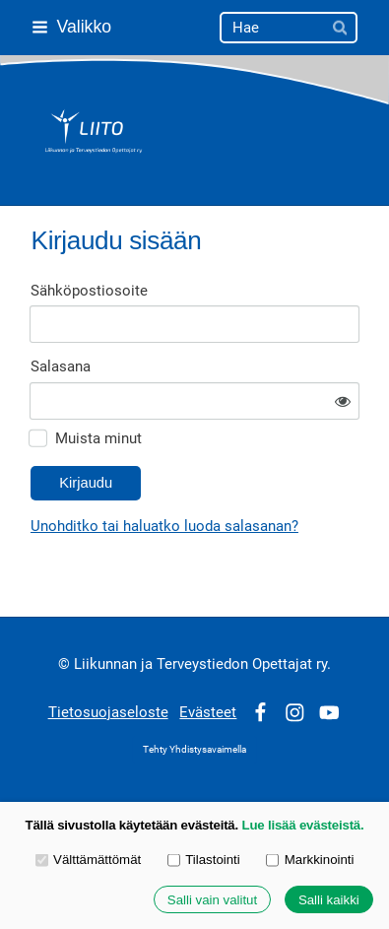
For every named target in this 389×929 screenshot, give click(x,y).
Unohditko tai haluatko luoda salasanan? (164, 526)
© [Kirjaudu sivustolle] (66, 664)
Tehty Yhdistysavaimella (194, 749)
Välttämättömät (88, 859)
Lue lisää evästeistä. (303, 825)
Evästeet (207, 712)
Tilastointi (203, 859)
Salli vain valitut (212, 900)
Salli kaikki (328, 900)
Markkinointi (310, 859)
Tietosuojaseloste (108, 712)
